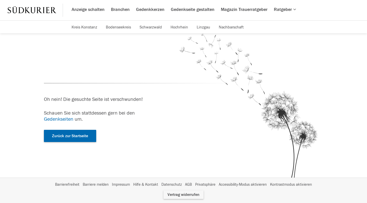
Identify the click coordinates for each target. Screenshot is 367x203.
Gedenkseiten (58, 119)
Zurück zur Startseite (70, 136)
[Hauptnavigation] (183, 10)
